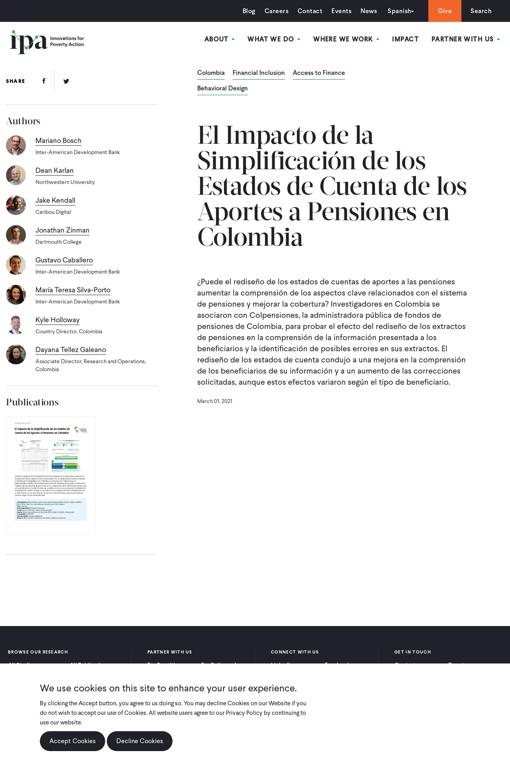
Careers (276, 11)
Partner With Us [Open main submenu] (466, 39)
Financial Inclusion (259, 73)
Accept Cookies (72, 741)
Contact (310, 11)
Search (481, 11)
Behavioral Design (222, 88)
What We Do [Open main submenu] (273, 39)
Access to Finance (319, 73)
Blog (249, 11)
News (369, 11)
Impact (405, 39)
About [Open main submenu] (219, 39)
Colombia (211, 73)
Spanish (399, 11)
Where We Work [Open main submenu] (346, 39)
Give (445, 11)
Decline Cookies (139, 741)
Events (341, 11)
